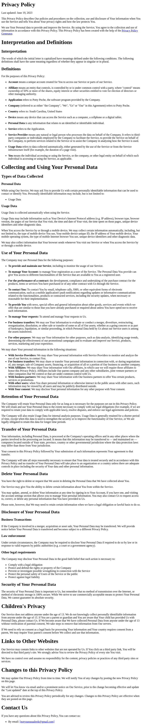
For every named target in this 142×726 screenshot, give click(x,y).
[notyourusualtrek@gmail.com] (37, 721)
